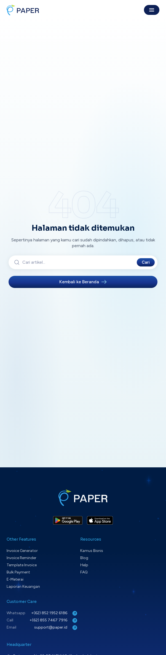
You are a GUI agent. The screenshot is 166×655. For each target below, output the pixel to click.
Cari (146, 262)
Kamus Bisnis (91, 550)
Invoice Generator (22, 550)
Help (84, 565)
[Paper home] (23, 9)
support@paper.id (56, 627)
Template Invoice (22, 565)
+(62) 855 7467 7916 (54, 620)
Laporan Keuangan (23, 586)
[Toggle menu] (151, 10)
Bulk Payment (18, 572)
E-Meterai (15, 579)
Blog (84, 558)
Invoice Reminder (21, 558)
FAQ (84, 572)
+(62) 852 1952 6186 (54, 613)
